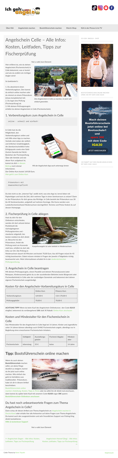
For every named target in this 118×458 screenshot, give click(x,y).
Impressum (109, 453)
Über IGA (10, 28)
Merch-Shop (71, 28)
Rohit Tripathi (20, 452)
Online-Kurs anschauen (62, 310)
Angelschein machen (26, 28)
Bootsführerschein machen (51, 28)
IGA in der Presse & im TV (91, 28)
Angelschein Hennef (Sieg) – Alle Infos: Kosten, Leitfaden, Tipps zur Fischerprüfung (59, 441)
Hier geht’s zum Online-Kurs (16, 174)
